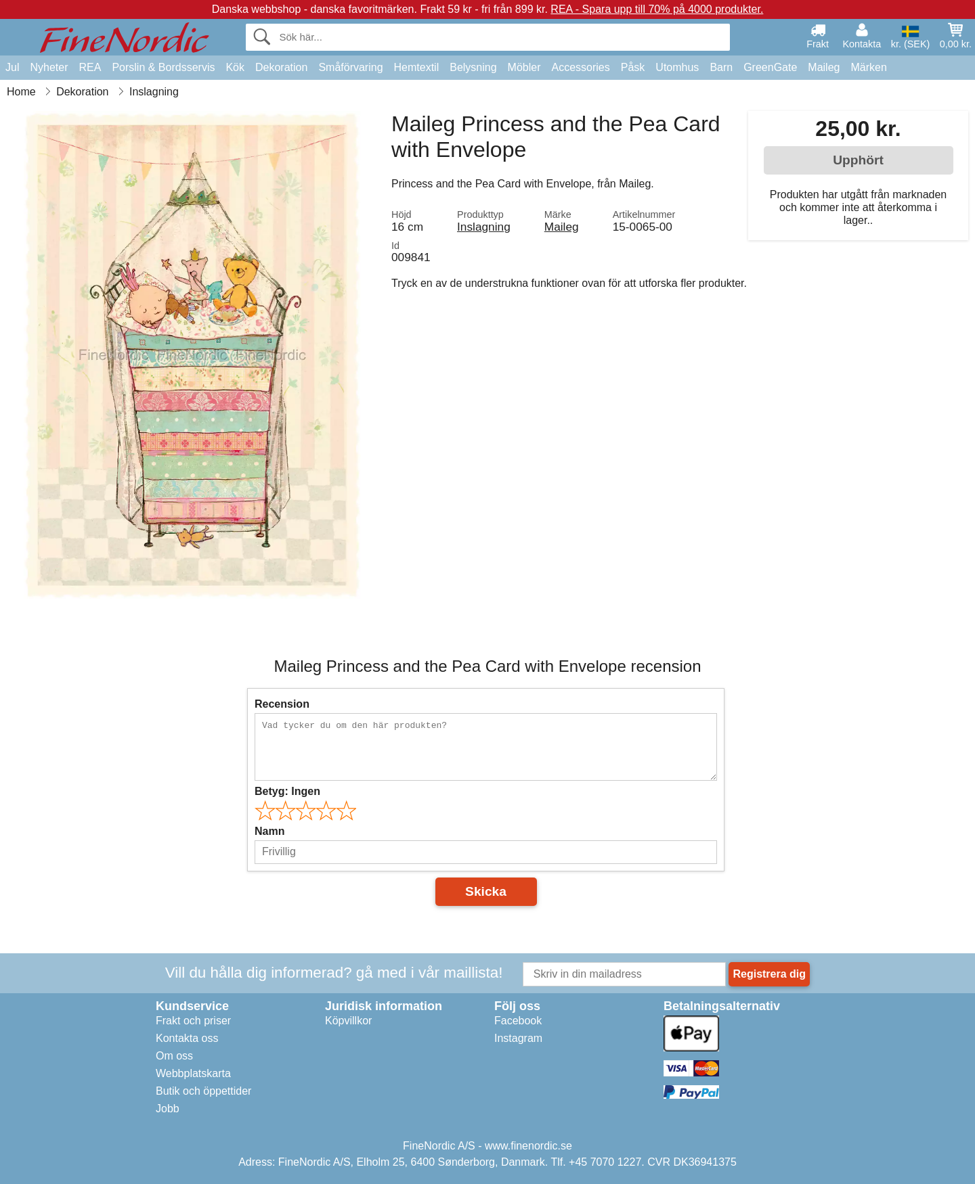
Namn (269, 831)
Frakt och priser (193, 1020)
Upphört (858, 160)
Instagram (518, 1038)
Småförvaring (350, 67)
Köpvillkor (348, 1020)
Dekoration (281, 67)
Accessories (581, 67)
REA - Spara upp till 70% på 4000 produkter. (656, 9)
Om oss (174, 1056)
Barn (721, 67)
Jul (12, 67)
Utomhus (677, 67)
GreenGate (770, 67)
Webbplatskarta (193, 1073)
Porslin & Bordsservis (163, 67)
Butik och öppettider (203, 1091)
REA (90, 67)
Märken (868, 67)
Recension (282, 704)
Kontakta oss (187, 1038)
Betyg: (287, 791)
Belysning (473, 67)
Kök (234, 67)
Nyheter (49, 67)
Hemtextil (416, 67)
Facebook (518, 1020)
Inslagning (484, 226)
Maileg (824, 67)
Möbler (524, 67)
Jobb (167, 1108)
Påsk (633, 67)
